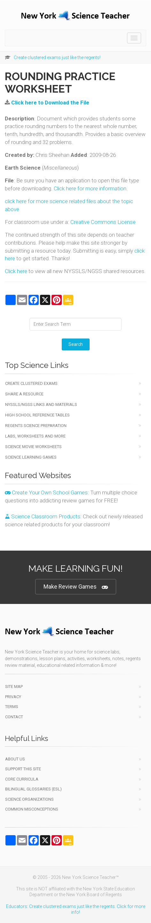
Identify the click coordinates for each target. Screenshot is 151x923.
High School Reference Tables (37, 415)
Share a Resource (24, 394)
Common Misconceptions (31, 809)
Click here (16, 271)
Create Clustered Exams (31, 383)
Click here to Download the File (50, 102)
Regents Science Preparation (36, 425)
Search (75, 344)
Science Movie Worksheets (33, 446)
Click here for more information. (91, 188)
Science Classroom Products (42, 516)
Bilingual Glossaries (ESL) (33, 789)
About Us (15, 759)
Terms (11, 706)
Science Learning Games (31, 457)
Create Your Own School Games (46, 492)
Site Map (14, 686)
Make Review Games (76, 586)
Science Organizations (29, 799)
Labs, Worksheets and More (35, 436)
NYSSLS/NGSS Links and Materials (41, 404)
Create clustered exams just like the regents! (57, 57)
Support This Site (23, 769)
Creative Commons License (103, 222)
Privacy (13, 696)
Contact (14, 716)
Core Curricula (21, 779)
